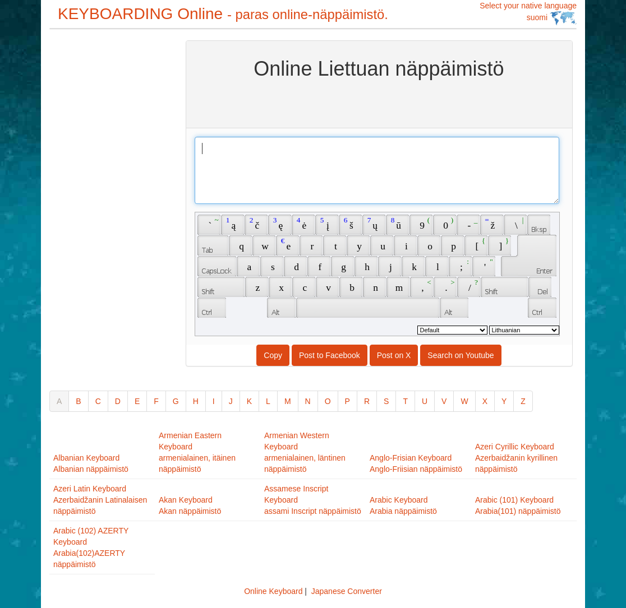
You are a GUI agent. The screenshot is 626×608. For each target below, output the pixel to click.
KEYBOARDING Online (223, 13)
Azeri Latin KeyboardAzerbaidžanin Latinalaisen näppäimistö (100, 500)
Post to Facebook (329, 355)
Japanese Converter (346, 591)
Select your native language (528, 13)
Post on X (394, 355)
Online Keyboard (273, 591)
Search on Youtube (460, 355)
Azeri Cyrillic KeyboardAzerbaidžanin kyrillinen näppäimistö (516, 458)
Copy (273, 355)
